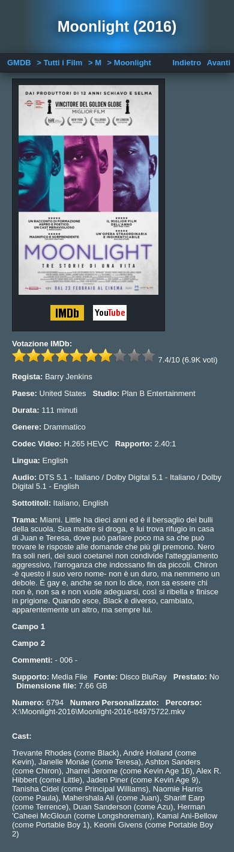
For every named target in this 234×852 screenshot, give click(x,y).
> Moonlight (129, 62)
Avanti (218, 62)
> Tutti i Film (59, 62)
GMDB (19, 62)
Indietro (186, 62)
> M (94, 62)
